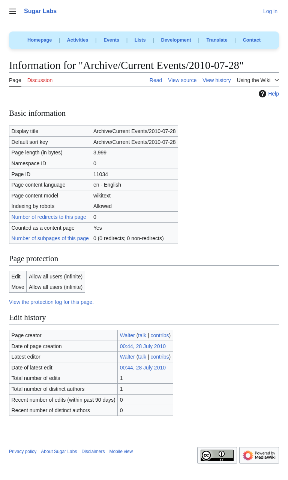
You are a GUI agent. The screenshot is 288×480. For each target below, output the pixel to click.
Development (176, 40)
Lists (140, 40)
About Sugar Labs (59, 451)
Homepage (39, 40)
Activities (77, 40)
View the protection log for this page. (51, 302)
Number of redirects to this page (49, 217)
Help (268, 93)
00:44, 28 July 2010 (143, 346)
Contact (252, 40)
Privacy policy (22, 451)
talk (142, 335)
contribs (160, 335)
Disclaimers (93, 451)
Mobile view (121, 451)
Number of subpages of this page (50, 238)
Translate (217, 40)
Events (111, 40)
